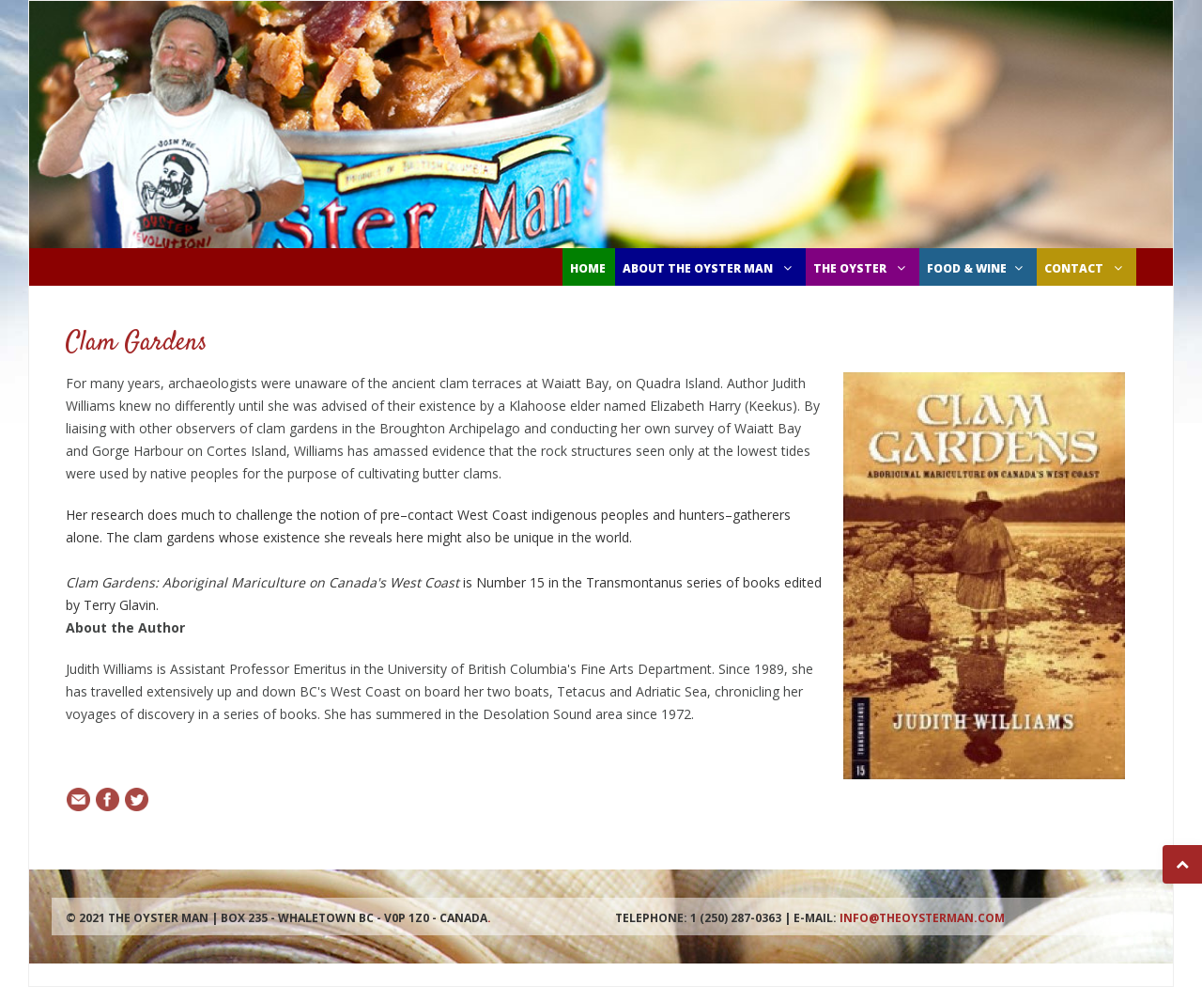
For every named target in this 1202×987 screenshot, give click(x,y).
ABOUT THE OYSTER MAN (709, 268)
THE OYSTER (861, 268)
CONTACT (1085, 268)
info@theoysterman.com (922, 918)
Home (588, 268)
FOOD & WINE (977, 268)
